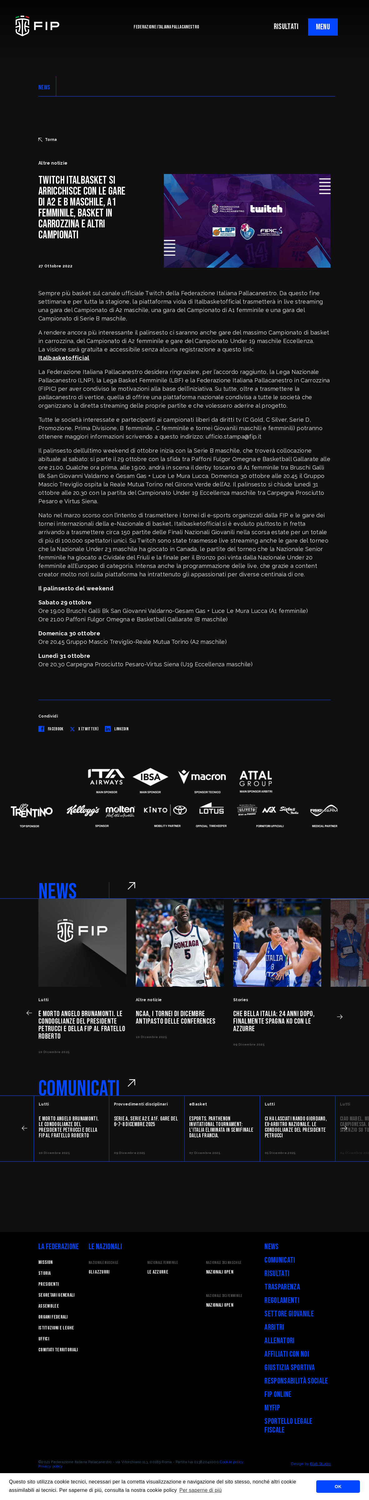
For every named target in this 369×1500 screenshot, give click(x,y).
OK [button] (338, 1486)
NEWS (44, 87)
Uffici (43, 1339)
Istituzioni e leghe (56, 1328)
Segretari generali (56, 1295)
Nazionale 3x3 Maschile (224, 1262)
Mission (45, 1262)
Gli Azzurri (99, 1272)
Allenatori (279, 1341)
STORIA (44, 1273)
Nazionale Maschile (104, 1262)
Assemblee (48, 1306)
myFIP (272, 1408)
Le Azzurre (157, 1272)
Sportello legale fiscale (288, 1426)
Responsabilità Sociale (296, 1381)
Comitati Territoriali (58, 1350)
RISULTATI (286, 27)
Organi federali (53, 1317)
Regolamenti (281, 1300)
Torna (47, 139)
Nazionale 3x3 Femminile (224, 1296)
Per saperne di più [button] (201, 1490)
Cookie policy (232, 1462)
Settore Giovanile (288, 1314)
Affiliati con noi (286, 1354)
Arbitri (274, 1327)
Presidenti (48, 1284)
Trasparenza (282, 1287)
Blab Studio (320, 1464)
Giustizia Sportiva (289, 1368)
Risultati (276, 1274)
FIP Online (277, 1394)
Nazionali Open (219, 1272)
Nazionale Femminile (162, 1262)
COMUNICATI (79, 1089)
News (271, 1247)
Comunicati (279, 1260)
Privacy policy (50, 1466)
